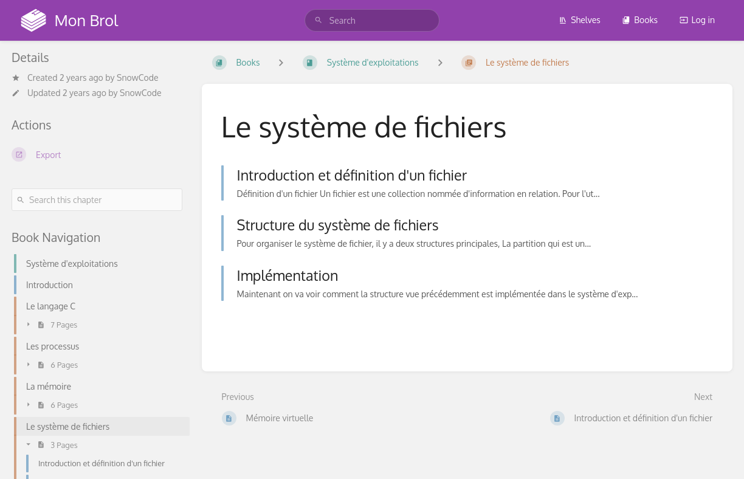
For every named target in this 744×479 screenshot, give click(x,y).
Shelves (580, 20)
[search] (372, 20)
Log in (697, 20)
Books (640, 20)
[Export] (97, 154)
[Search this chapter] (97, 199)
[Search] (318, 20)
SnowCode (138, 77)
